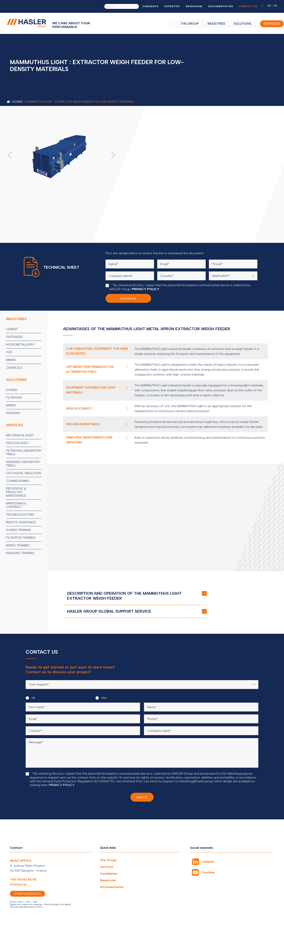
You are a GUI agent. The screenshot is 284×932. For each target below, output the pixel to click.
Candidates (109, 873)
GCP (35, 902)
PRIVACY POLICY (145, 289)
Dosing (11, 390)
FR (275, 5)
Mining (11, 360)
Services (106, 867)
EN (269, 5)
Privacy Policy (17, 902)
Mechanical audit (20, 435)
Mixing (11, 405)
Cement (12, 329)
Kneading (13, 413)
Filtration (14, 397)
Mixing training (18, 545)
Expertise (172, 6)
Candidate (150, 6)
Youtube (208, 872)
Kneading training (20, 553)
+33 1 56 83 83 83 (23, 879)
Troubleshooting (20, 514)
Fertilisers (14, 337)
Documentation (220, 6)
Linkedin (208, 862)
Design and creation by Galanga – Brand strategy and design (40, 904)
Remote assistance (21, 522)
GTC (28, 902)
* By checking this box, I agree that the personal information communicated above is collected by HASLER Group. (178, 287)
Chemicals (14, 367)
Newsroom (194, 6)
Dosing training (18, 530)
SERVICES (265, 23)
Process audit (17, 443)
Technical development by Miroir (26, 907)
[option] (227, 65)
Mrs (101, 698)
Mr (30, 698)
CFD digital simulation (23, 473)
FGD (9, 352)
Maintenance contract (16, 505)
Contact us (248, 6)
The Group (182, 23)
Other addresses (27, 893)
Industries (209, 23)
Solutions (235, 23)
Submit (142, 797)
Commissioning (17, 481)
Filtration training (21, 537)
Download (128, 298)
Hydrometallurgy (20, 344)
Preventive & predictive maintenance (16, 492)
